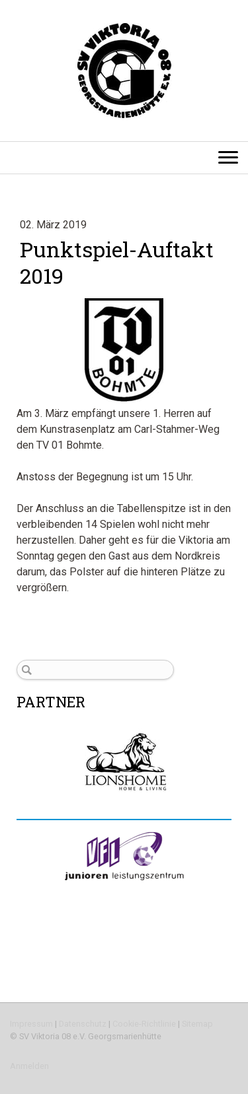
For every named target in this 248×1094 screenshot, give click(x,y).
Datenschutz (82, 1024)
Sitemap (197, 1024)
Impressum (31, 1024)
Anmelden (29, 1066)
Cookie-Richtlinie (144, 1024)
